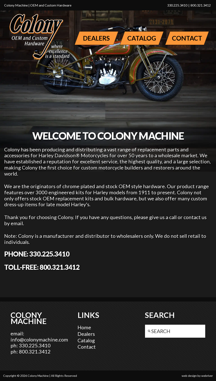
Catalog (86, 340)
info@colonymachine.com (39, 339)
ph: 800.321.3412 (31, 351)
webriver (207, 375)
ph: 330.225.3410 (31, 345)
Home (84, 327)
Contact (87, 347)
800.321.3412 (201, 5)
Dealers (86, 334)
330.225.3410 (177, 5)
